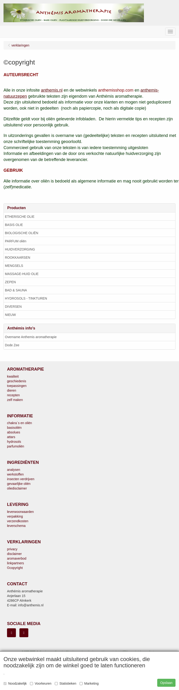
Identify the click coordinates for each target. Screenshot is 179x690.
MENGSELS (14, 266)
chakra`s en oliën (19, 423)
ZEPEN (10, 282)
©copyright (15, 568)
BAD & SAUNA (16, 290)
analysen (13, 470)
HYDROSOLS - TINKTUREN (26, 298)
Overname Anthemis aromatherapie (31, 337)
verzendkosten (17, 521)
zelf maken (15, 400)
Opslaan (166, 683)
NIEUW (10, 315)
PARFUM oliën (15, 241)
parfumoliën (15, 446)
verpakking (15, 516)
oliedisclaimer (17, 488)
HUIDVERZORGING (20, 249)
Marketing (89, 683)
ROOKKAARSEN (17, 257)
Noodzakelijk (15, 683)
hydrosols (14, 441)
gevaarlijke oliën (18, 484)
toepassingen (16, 386)
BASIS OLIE (14, 225)
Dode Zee (12, 345)
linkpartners (15, 563)
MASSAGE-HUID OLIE (22, 274)
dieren (11, 390)
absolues (13, 432)
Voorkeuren (40, 683)
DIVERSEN (13, 306)
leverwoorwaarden (20, 512)
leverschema (16, 526)
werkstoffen (15, 474)
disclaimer (14, 554)
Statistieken (65, 683)
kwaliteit (13, 376)
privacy (12, 549)
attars (11, 437)
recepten (13, 395)
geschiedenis (16, 381)
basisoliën (14, 427)
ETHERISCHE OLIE (19, 216)
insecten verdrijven (20, 479)
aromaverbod (16, 558)
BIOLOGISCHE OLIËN (21, 233)
